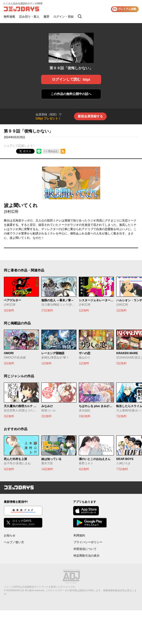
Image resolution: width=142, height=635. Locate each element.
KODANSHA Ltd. (15, 590)
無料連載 (9, 16)
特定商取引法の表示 (86, 555)
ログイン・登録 (63, 16)
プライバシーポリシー (88, 542)
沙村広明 (11, 211)
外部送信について (85, 549)
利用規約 (79, 535)
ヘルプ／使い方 (14, 542)
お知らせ (9, 535)
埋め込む (53, 151)
